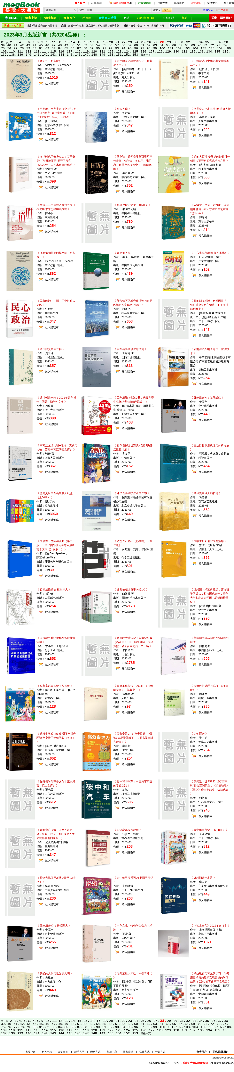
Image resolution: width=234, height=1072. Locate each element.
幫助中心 (212, 3)
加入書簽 (229, 3)
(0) (123, 3)
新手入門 (79, 1051)
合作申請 (47, 1051)
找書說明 (128, 1051)
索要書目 (63, 1051)
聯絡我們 (179, 3)
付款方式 (162, 3)
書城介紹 (30, 1051)
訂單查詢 (96, 3)
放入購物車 (52, 83)
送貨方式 (144, 1051)
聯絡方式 (95, 1051)
